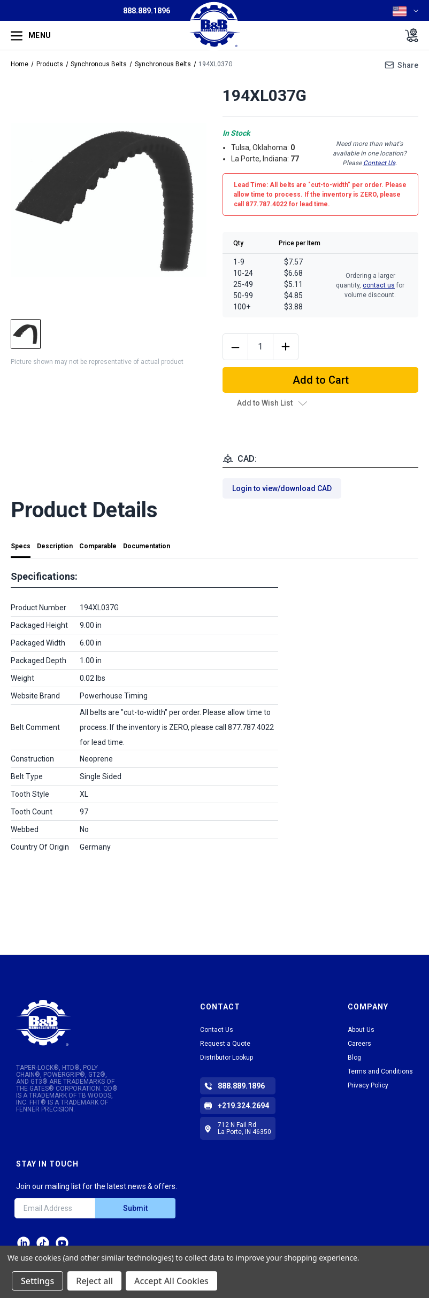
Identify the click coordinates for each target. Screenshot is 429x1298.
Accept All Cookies (171, 1281)
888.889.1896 (146, 10)
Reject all (94, 1281)
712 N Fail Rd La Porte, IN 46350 (244, 1128)
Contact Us (379, 163)
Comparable (98, 546)
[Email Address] (54, 1208)
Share (407, 65)
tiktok (42, 1242)
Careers (359, 1043)
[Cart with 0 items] (408, 35)
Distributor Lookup (226, 1057)
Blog (354, 1057)
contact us (379, 285)
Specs (20, 546)
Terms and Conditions (380, 1071)
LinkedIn (23, 1242)
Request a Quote (225, 1043)
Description (55, 546)
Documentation (146, 546)
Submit (135, 1208)
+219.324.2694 (243, 1105)
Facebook (62, 1242)
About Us (361, 1029)
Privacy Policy (368, 1085)
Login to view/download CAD (282, 488)
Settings (37, 1281)
